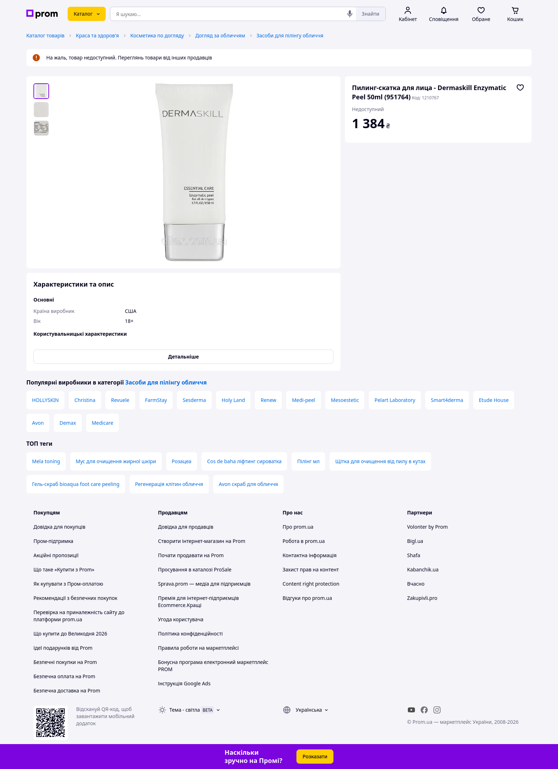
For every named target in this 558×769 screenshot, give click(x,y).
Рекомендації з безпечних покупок (75, 598)
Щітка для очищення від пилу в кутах (380, 461)
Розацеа (181, 461)
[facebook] (424, 710)
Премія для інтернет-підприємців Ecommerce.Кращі (198, 601)
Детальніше (183, 356)
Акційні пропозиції (56, 555)
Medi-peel (303, 400)
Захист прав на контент (311, 569)
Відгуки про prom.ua (307, 598)
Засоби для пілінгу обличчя (290, 35)
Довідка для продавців (185, 526)
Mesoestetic (345, 400)
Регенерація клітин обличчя (169, 484)
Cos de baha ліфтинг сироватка (244, 461)
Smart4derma (447, 400)
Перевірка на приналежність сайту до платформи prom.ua (79, 616)
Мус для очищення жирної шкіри (116, 461)
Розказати (314, 756)
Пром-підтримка (53, 541)
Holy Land (233, 400)
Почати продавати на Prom (191, 555)
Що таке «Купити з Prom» (63, 569)
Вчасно (416, 583)
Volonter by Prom (427, 526)
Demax (67, 422)
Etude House (494, 400)
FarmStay (156, 400)
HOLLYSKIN (45, 400)
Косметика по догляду (157, 35)
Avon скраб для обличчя (248, 484)
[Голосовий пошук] (350, 14)
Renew (268, 400)
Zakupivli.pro (422, 598)
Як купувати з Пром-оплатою (68, 583)
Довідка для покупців (59, 526)
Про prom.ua (298, 526)
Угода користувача (181, 619)
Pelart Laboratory (394, 400)
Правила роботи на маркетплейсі (198, 647)
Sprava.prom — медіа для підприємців (204, 583)
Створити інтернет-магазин (191, 541)
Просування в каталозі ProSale (194, 569)
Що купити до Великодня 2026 (70, 633)
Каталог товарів (45, 35)
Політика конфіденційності (190, 633)
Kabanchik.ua (422, 569)
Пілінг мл (308, 461)
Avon (38, 422)
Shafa (413, 555)
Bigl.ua (415, 541)
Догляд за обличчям (220, 35)
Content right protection (311, 583)
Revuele (120, 400)
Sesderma (194, 400)
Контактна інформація (310, 555)
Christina (84, 400)
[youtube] (411, 710)
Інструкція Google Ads (184, 683)
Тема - (184, 709)
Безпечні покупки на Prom (65, 662)
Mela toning (46, 461)
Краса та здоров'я (97, 35)
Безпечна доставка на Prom (66, 690)
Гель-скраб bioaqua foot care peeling (76, 484)
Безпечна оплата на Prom (64, 676)
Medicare (103, 422)
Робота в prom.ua (304, 541)
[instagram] (437, 710)
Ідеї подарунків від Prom (63, 647)
